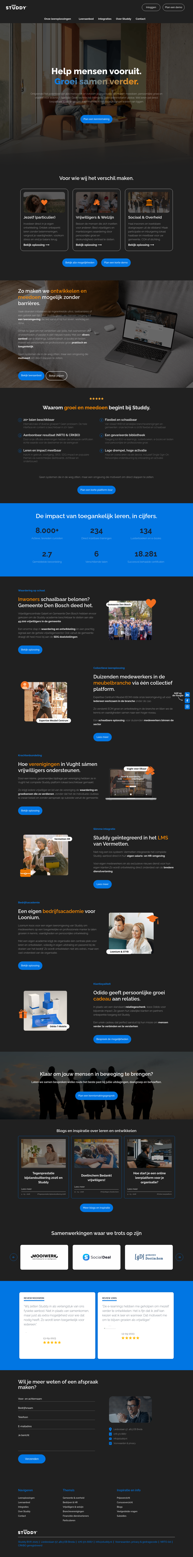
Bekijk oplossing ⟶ (36, 245)
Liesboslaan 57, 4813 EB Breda (128, 1429)
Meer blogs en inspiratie (96, 1207)
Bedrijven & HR (70, 1502)
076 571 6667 (120, 1434)
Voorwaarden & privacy (125, 1443)
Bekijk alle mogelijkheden (79, 262)
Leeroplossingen (26, 1498)
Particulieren (69, 1520)
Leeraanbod (86, 18)
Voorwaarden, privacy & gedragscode (136, 1541)
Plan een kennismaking (97, 119)
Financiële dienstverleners (76, 1516)
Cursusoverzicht (125, 1502)
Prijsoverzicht (123, 1498)
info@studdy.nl (120, 1438)
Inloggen (151, 7)
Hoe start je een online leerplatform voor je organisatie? (149, 1177)
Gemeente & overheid (73, 1498)
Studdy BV (24, 1541)
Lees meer (26, 1189)
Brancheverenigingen (73, 1511)
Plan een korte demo (116, 262)
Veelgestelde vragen (127, 1511)
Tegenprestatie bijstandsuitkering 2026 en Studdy (43, 1177)
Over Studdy (123, 18)
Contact (141, 18)
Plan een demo (173, 7)
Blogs (119, 1507)
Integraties (104, 18)
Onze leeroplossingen (57, 18)
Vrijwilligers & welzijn (73, 1507)
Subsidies (121, 1516)
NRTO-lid (165, 1541)
